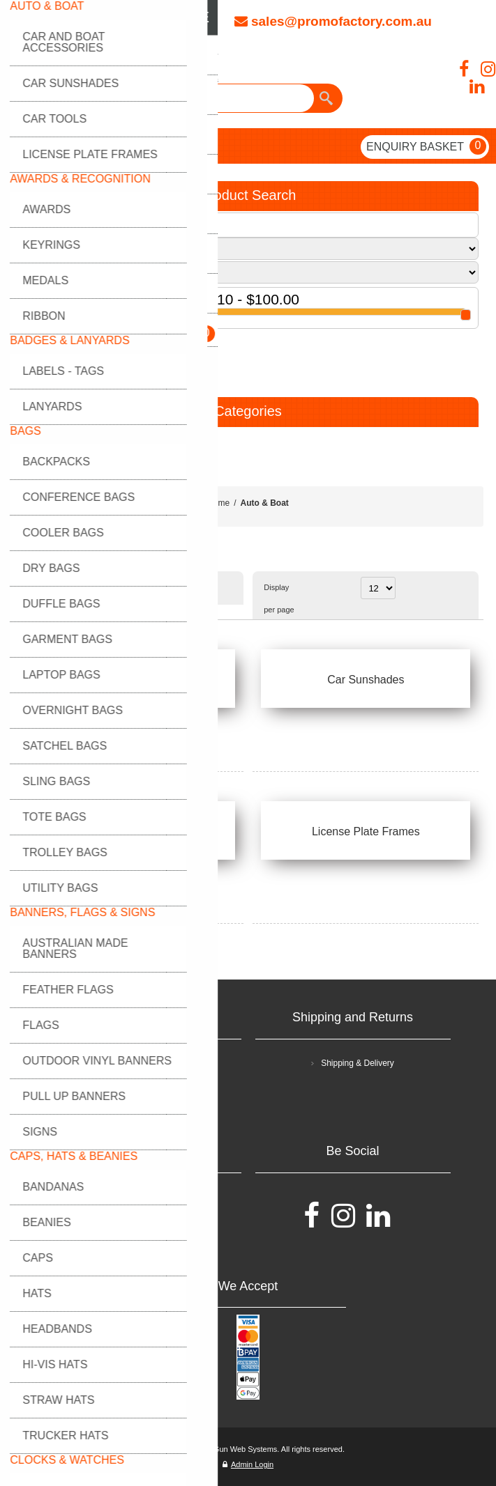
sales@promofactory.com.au (333, 21)
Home (218, 503)
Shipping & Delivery (357, 1063)
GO (33, 351)
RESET (87, 351)
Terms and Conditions (147, 1063)
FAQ (148, 1197)
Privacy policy (148, 1089)
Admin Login (248, 1464)
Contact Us (148, 1223)
